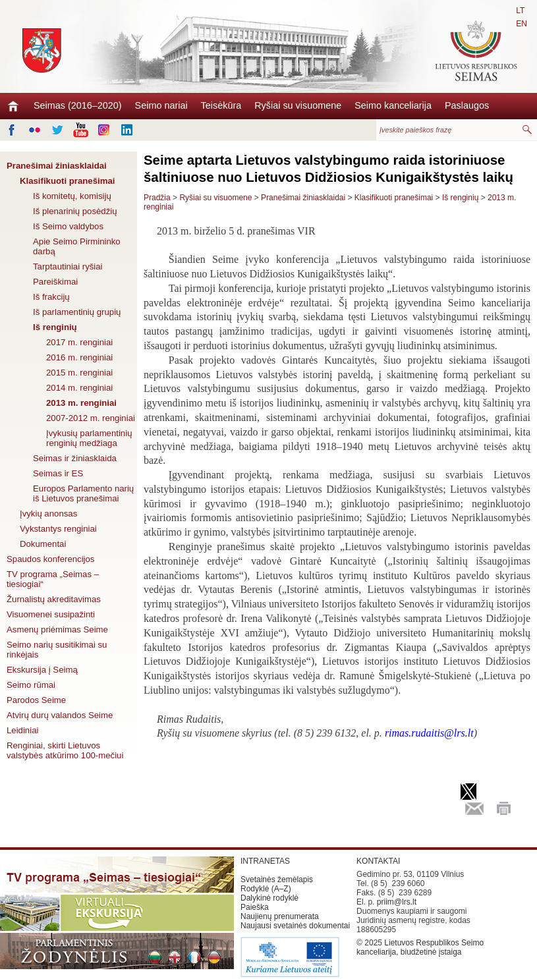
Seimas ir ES (58, 473)
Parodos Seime (36, 700)
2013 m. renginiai (81, 403)
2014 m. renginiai (79, 388)
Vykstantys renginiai (58, 529)
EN (521, 23)
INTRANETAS (265, 861)
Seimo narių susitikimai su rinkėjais (57, 649)
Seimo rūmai (31, 685)
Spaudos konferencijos (50, 559)
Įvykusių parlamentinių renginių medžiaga (89, 438)
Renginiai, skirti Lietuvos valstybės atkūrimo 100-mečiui (65, 750)
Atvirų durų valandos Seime (60, 715)
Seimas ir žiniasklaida (75, 458)
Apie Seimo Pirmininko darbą (77, 246)
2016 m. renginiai (79, 357)
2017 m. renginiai (79, 342)
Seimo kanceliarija (393, 105)
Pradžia (157, 197)
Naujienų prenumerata (279, 916)
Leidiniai (22, 730)
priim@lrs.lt (396, 902)
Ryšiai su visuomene (297, 105)
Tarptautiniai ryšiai (68, 266)
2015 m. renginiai (79, 373)
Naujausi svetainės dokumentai (295, 925)
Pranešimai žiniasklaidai (57, 166)
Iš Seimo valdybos (68, 226)
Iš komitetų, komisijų (72, 196)
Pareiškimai (55, 282)
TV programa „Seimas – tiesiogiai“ (53, 579)
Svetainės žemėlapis (276, 879)
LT (520, 10)
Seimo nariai (161, 105)
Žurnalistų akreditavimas (54, 599)
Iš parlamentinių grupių (77, 312)
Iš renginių (55, 327)
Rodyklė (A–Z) (265, 888)
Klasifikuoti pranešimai (67, 181)
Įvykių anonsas (48, 513)
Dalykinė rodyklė (269, 898)
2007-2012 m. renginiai (90, 418)
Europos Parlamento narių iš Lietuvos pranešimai (83, 493)
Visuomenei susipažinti (51, 614)
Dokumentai (43, 544)
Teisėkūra (221, 105)
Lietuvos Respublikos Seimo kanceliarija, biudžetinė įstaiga (420, 947)
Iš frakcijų (51, 297)
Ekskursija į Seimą (42, 670)
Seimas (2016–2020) (78, 105)
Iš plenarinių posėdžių (75, 211)
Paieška (254, 907)
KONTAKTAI (378, 861)
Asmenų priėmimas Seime (57, 629)
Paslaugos (467, 105)
